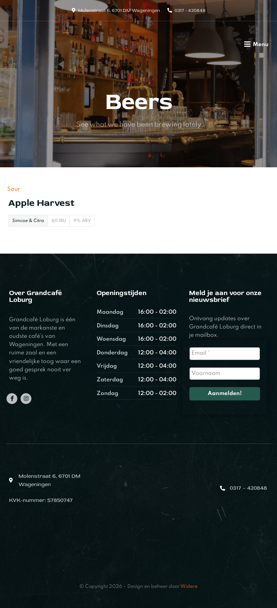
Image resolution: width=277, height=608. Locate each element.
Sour (13, 189)
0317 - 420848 (190, 10)
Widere (189, 586)
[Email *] (224, 353)
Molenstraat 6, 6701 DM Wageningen (119, 10)
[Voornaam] (224, 373)
